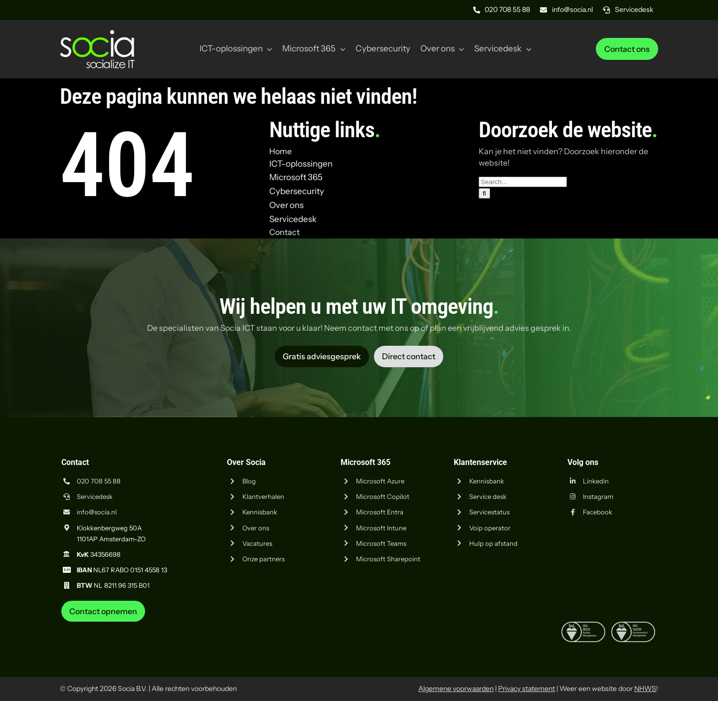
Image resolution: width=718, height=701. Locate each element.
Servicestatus (489, 512)
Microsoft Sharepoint (388, 559)
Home (280, 151)
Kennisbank (259, 512)
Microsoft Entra (379, 512)
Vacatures (257, 543)
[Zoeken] (484, 193)
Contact (284, 232)
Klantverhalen (263, 496)
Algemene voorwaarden (456, 688)
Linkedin (596, 481)
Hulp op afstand (493, 543)
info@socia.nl (97, 512)
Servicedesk (95, 496)
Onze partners (263, 559)
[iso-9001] (583, 626)
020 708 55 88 (99, 481)
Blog (249, 481)
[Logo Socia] (97, 34)
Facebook (597, 512)
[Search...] (523, 182)
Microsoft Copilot (382, 496)
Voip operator (490, 528)
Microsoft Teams (381, 543)
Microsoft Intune (381, 528)
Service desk (488, 496)
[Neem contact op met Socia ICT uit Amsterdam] (103, 611)
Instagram (598, 496)
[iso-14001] (633, 626)
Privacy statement (526, 688)
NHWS (645, 688)
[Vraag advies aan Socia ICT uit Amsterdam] (322, 356)
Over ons (255, 528)
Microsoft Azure (380, 481)
